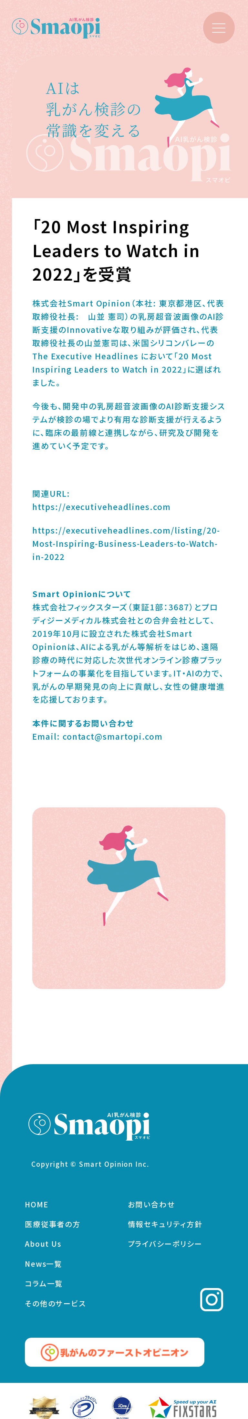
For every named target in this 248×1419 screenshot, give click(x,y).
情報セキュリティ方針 (165, 1226)
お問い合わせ (151, 1206)
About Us (43, 1246)
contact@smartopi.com (113, 736)
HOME (36, 1206)
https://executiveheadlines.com (101, 506)
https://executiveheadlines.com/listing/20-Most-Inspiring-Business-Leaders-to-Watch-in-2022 (126, 543)
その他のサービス (55, 1305)
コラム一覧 (44, 1285)
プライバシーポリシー (165, 1246)
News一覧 (44, 1265)
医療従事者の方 (53, 1226)
